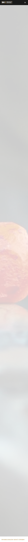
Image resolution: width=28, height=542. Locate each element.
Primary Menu (25, 2)
